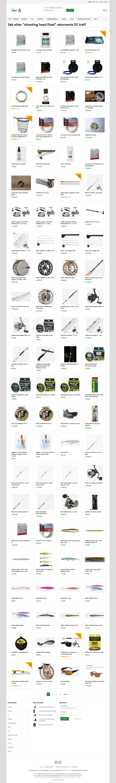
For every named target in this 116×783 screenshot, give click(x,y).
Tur (32, 19)
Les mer (63, 777)
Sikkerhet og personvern (63, 767)
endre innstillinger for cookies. (74, 777)
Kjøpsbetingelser (49, 767)
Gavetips (16, 19)
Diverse (9, 751)
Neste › (66, 694)
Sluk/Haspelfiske (52, 19)
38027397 (46, 7)
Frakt (41, 767)
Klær (71, 19)
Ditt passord (63, 711)
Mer (96, 19)
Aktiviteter (10, 739)
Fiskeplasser (11, 747)
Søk (70, 10)
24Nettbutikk (61, 779)
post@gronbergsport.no (56, 7)
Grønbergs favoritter (84, 19)
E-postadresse (64, 706)
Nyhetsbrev (74, 767)
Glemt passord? (77, 718)
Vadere (64, 19)
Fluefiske (24, 19)
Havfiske (40, 19)
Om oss (10, 743)
